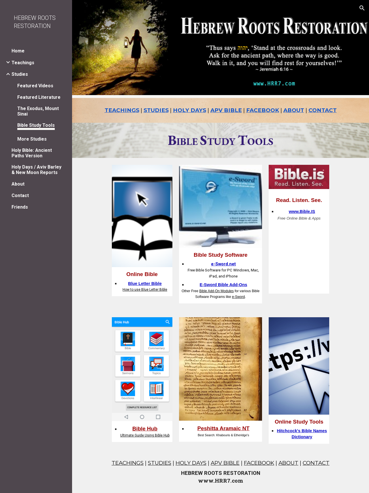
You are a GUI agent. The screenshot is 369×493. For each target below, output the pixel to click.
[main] (220, 110)
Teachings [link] (23, 62)
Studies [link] (20, 74)
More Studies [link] (32, 139)
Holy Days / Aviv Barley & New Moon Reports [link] (36, 169)
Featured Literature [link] (39, 97)
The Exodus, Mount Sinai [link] (38, 111)
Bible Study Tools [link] (36, 125)
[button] (362, 8)
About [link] (18, 184)
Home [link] (18, 51)
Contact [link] (20, 195)
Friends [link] (20, 207)
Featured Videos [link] (35, 85)
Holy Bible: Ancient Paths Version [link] (32, 153)
